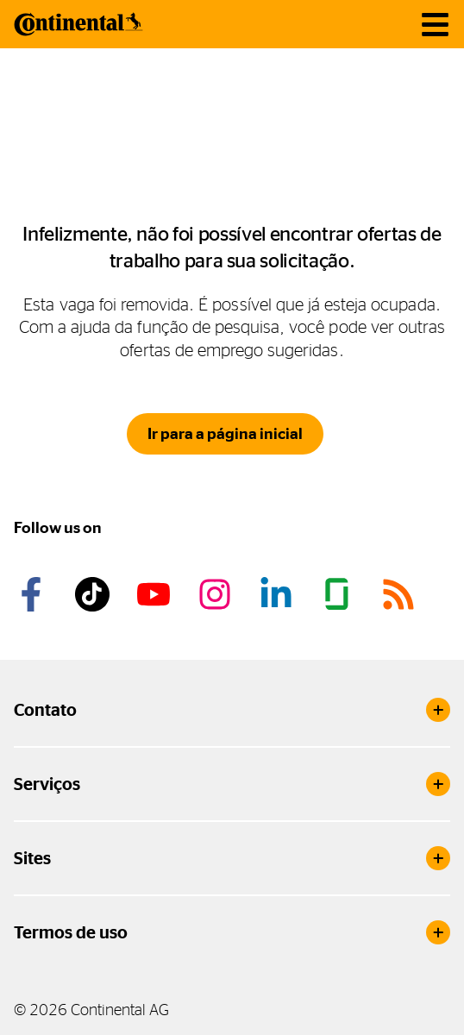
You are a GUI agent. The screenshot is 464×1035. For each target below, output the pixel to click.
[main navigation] (435, 24)
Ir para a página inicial (225, 433)
